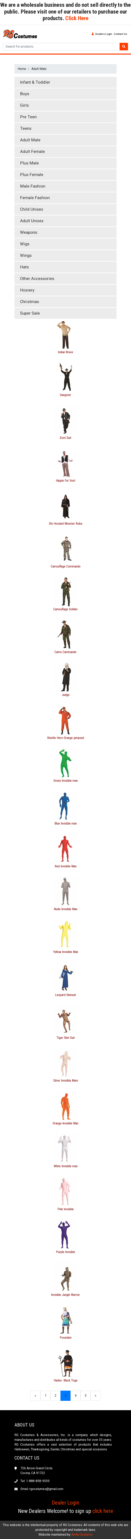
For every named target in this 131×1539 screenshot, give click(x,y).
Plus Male (29, 163)
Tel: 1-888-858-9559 (34, 1481)
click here (102, 1511)
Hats (24, 267)
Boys (24, 93)
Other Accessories (37, 278)
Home (22, 69)
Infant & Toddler (35, 82)
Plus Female (31, 174)
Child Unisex (31, 209)
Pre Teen (28, 116)
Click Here (76, 18)
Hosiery (27, 290)
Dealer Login (65, 1502)
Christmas (29, 301)
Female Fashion (35, 197)
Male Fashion (32, 186)
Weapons (28, 232)
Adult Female (32, 151)
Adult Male (38, 69)
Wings (26, 255)
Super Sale (30, 313)
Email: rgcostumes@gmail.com (41, 1489)
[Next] (95, 1395)
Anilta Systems (82, 1534)
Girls (24, 105)
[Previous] (35, 1395)
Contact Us (120, 33)
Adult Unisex (31, 220)
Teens (25, 128)
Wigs (24, 244)
